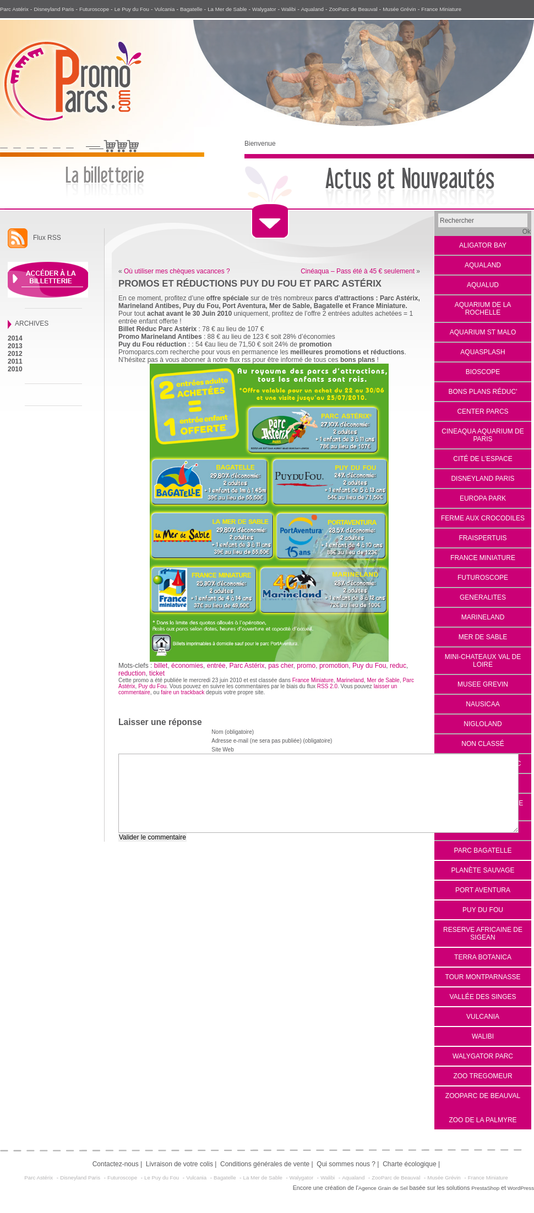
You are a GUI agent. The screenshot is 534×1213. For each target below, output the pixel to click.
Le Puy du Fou (132, 9)
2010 (15, 369)
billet (161, 665)
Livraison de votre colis (179, 1164)
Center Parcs (482, 411)
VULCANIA (482, 1016)
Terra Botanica (482, 957)
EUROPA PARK (483, 498)
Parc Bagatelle (483, 850)
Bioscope (483, 372)
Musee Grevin (482, 684)
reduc (398, 665)
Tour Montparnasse (483, 977)
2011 (15, 361)
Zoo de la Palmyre (482, 1120)
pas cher (280, 665)
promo (306, 665)
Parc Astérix (14, 9)
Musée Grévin (399, 9)
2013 (15, 346)
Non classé (482, 744)
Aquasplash (482, 352)
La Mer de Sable (227, 9)
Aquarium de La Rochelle (483, 308)
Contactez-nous (115, 1164)
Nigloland (483, 724)
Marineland (483, 617)
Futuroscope (94, 9)
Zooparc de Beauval (482, 1096)
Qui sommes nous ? (346, 1164)
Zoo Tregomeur (482, 1076)
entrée (216, 665)
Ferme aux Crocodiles (483, 518)
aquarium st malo (483, 332)
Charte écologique (409, 1164)
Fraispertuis (482, 538)
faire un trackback (182, 692)
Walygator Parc (483, 1056)
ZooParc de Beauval (353, 9)
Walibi (288, 9)
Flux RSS (47, 237)
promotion (333, 665)
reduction (131, 673)
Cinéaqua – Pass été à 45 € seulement (358, 271)
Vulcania (164, 9)
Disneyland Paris (54, 9)
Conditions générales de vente (264, 1164)
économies (187, 665)
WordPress (521, 1188)
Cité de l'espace (482, 459)
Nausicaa (482, 704)
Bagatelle (191, 9)
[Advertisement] (41, 590)
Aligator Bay (482, 245)
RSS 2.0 (327, 686)
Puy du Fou (482, 910)
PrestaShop (485, 1188)
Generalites (483, 597)
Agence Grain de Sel (383, 1188)
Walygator (264, 9)
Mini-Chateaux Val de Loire (483, 660)
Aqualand (312, 9)
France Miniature (441, 9)
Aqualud (483, 285)
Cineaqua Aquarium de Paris (483, 435)
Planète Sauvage (482, 870)
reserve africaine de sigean (482, 933)
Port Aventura (482, 890)
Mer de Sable (483, 637)
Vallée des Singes (482, 997)
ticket (157, 673)
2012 (15, 354)
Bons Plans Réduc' (483, 392)
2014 (15, 338)
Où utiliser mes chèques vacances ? (177, 271)
